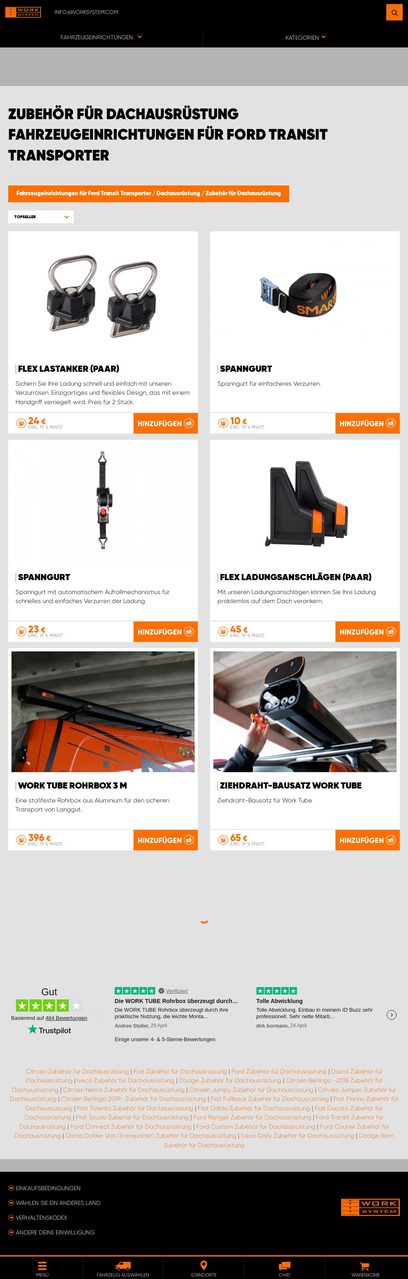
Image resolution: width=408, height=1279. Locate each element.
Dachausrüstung (179, 194)
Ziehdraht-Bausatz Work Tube (291, 786)
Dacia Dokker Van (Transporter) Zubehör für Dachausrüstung (151, 1135)
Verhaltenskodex (41, 1217)
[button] (41, 216)
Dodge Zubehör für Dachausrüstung (230, 1080)
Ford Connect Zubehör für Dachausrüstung (131, 1126)
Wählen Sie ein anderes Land (58, 1203)
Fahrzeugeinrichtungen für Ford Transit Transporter (84, 194)
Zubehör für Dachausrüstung (243, 194)
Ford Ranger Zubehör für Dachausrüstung (252, 1117)
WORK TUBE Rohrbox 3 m (72, 786)
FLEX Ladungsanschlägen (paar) (296, 577)
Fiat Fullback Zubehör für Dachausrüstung (270, 1099)
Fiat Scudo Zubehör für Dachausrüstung (132, 1117)
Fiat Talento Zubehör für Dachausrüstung (135, 1108)
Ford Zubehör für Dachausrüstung (279, 1071)
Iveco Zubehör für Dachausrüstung (126, 1080)
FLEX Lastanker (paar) (68, 369)
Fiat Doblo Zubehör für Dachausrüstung (254, 1108)
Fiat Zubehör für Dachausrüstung (180, 1071)
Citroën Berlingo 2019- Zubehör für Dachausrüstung (133, 1099)
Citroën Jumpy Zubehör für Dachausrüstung (251, 1090)
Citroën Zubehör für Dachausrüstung (77, 1071)
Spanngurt (246, 369)
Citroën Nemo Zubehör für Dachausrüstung (124, 1090)
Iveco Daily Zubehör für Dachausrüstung (297, 1135)
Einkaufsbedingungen (48, 1188)
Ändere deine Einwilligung (55, 1232)
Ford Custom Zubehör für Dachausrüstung (255, 1126)
